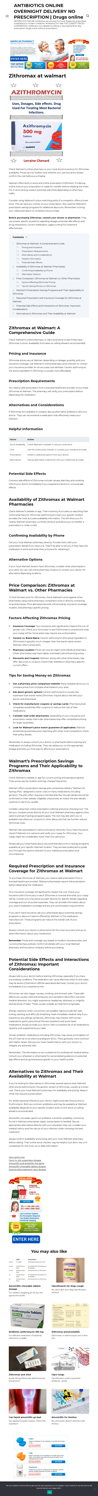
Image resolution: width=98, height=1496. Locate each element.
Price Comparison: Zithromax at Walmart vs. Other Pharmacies (48, 278)
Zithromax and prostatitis (66, 1331)
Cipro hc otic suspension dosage (25, 1160)
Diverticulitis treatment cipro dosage (27, 1169)
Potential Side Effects (32, 262)
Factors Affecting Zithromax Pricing (38, 282)
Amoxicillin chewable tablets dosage (27, 1166)
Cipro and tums (16, 1157)
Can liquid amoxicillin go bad (25, 1416)
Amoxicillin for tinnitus (64, 1416)
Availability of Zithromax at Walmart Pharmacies (40, 266)
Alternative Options (31, 274)
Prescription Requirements (35, 251)
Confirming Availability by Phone (37, 270)
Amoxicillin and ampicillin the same (26, 1163)
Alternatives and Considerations (37, 255)
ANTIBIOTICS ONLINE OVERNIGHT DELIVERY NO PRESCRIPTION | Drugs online (48, 11)
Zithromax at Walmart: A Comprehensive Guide (40, 243)
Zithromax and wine (20, 1374)
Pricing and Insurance (32, 247)
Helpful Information (31, 259)
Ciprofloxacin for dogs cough (68, 1286)
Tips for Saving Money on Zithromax (39, 286)
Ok (49, 1492)
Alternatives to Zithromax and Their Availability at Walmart (46, 313)
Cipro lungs (58, 1374)
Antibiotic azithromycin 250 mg (26, 1331)
